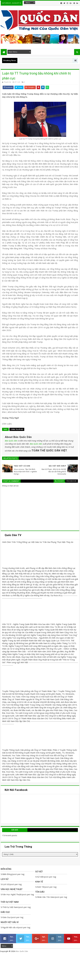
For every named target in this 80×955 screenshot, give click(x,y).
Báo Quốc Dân (11, 440)
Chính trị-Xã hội (17, 429)
